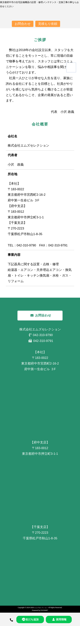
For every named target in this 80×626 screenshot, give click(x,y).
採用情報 (58, 619)
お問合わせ (23, 24)
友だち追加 (30, 619)
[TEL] (11, 619)
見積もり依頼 (47, 24)
